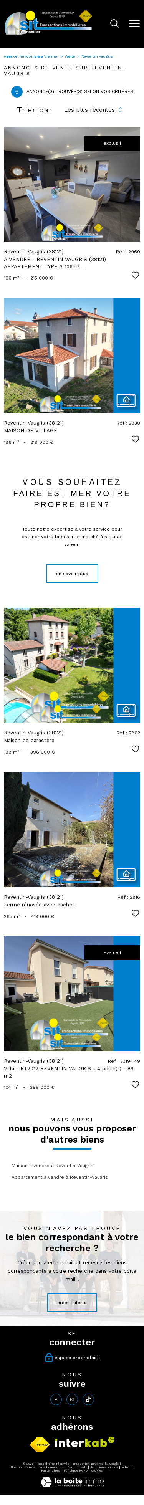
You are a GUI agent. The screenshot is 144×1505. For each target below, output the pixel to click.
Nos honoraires (23, 1467)
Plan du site (77, 1467)
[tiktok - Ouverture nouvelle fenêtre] (88, 1399)
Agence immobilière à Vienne (31, 56)
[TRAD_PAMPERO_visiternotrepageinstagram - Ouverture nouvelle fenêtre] (72, 1399)
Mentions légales (104, 1467)
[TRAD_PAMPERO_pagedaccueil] (48, 34)
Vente (70, 56)
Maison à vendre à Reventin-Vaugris (52, 1165)
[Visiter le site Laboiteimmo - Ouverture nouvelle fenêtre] (72, 1485)
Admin (127, 1467)
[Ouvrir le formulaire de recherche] (114, 24)
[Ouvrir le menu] (134, 23)
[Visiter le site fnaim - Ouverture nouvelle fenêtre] (39, 1445)
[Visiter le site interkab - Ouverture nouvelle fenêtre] (85, 1442)
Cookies (97, 1470)
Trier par (34, 109)
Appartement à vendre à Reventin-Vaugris (60, 1177)
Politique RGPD (76, 1470)
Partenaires (50, 1470)
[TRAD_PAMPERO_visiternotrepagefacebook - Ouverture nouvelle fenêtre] (56, 1399)
